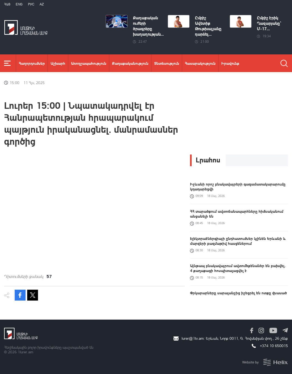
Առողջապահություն (88, 63)
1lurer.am (25, 352)
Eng (19, 4)
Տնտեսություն (166, 63)
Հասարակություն (200, 63)
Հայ (7, 4)
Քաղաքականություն (130, 63)
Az (42, 4)
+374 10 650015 (274, 345)
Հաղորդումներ (32, 63)
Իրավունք (230, 63)
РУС (31, 4)
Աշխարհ (58, 63)
